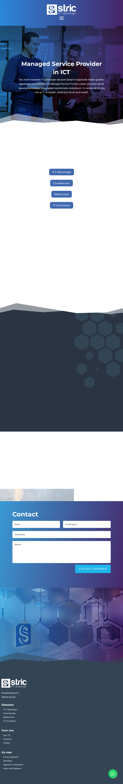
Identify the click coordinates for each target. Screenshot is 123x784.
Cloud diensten (9, 713)
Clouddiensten (61, 183)
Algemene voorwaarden (13, 765)
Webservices (61, 194)
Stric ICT (7, 735)
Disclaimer (7, 761)
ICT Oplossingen (61, 172)
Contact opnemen (93, 569)
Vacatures (7, 739)
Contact (6, 743)
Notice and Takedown (12, 768)
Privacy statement (10, 757)
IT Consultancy (61, 205)
